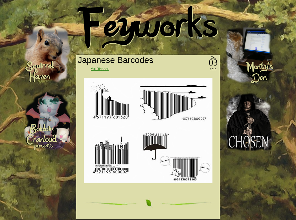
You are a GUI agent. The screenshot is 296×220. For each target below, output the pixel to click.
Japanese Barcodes (115, 60)
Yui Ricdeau (100, 69)
